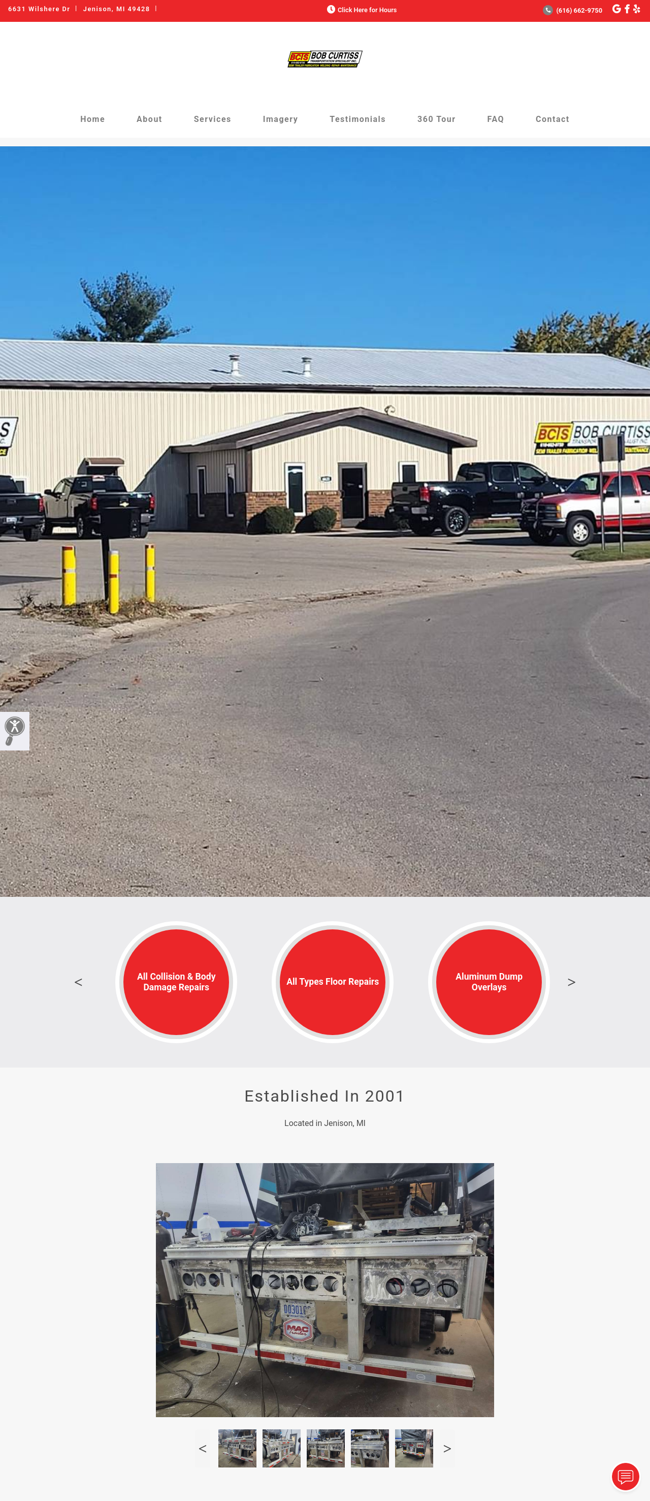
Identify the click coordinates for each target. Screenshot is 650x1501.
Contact (553, 119)
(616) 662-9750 (572, 10)
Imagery (280, 119)
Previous (78, 982)
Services (213, 119)
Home (92, 119)
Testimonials (358, 119)
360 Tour (436, 119)
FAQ (496, 119)
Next (571, 982)
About (149, 119)
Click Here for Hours (361, 10)
